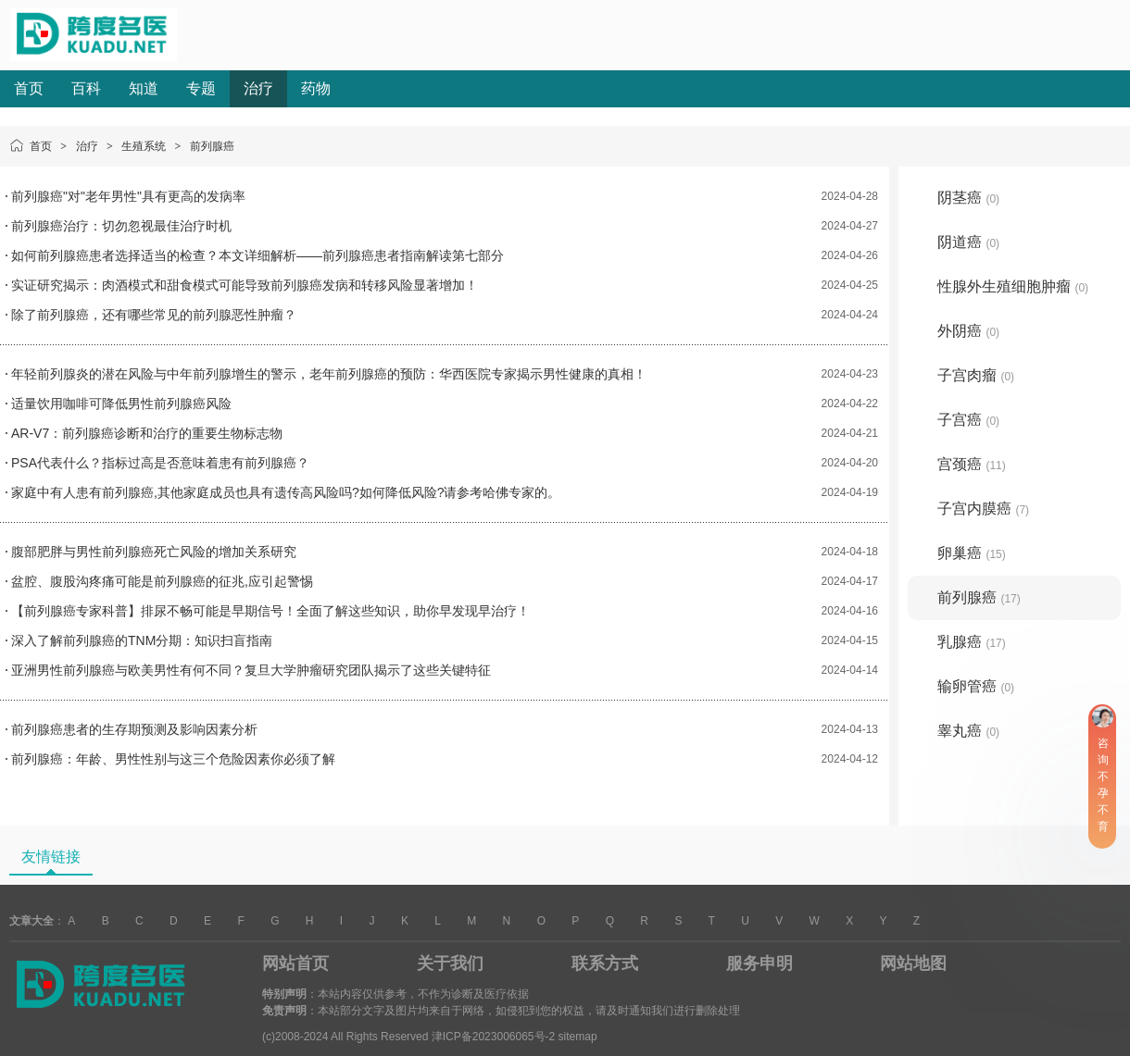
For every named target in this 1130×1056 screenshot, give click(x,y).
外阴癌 (968, 331)
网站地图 (913, 963)
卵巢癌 (971, 553)
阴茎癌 (968, 197)
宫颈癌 (971, 464)
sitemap (578, 1036)
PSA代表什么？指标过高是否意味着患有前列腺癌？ (160, 462)
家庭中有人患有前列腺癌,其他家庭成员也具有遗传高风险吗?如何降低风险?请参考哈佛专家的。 (285, 492)
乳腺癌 (971, 642)
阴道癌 (968, 242)
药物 (316, 88)
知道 (143, 88)
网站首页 (295, 963)
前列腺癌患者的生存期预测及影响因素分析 (134, 729)
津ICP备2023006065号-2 (493, 1036)
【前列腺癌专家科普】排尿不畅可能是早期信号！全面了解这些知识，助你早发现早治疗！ (270, 610)
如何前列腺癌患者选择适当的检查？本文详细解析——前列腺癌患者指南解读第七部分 (257, 255)
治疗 (258, 88)
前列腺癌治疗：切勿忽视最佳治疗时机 (121, 225)
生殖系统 (143, 146)
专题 (201, 88)
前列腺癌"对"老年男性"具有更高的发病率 (128, 196)
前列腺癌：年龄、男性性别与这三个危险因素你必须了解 (173, 759)
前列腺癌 (212, 146)
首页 (29, 88)
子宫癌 (968, 420)
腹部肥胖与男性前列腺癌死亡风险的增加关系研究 (153, 551)
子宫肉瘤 (975, 375)
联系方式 (604, 963)
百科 (86, 88)
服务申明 (759, 963)
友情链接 (51, 856)
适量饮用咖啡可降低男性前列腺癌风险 (121, 403)
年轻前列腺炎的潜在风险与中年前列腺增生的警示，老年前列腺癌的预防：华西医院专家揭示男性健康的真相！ (329, 373)
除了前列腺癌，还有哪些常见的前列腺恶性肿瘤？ (153, 314)
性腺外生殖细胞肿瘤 (1012, 286)
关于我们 (450, 963)
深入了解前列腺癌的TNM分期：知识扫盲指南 (141, 640)
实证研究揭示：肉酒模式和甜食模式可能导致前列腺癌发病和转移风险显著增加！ (244, 285)
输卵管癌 (975, 686)
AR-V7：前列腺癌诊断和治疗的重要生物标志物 (146, 433)
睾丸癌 (968, 731)
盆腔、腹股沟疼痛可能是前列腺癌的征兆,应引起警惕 (162, 581)
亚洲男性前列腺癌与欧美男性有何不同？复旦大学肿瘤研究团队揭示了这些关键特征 (251, 670)
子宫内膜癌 (983, 508)
